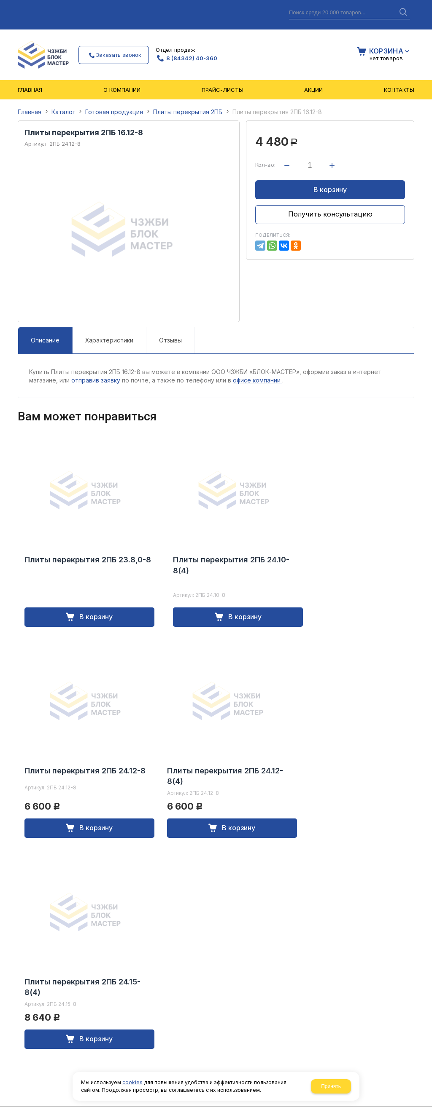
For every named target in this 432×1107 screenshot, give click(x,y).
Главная (29, 111)
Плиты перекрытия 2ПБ (187, 111)
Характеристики (109, 340)
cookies (132, 1082)
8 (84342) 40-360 (191, 58)
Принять (331, 1086)
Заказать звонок (118, 54)
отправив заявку (95, 380)
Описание (45, 340)
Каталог (63, 111)
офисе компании (257, 380)
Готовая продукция (114, 111)
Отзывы (170, 340)
